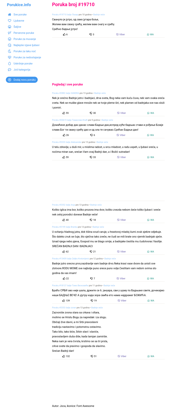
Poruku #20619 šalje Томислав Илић (70, 120)
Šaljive (14, 26)
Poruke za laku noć (22, 51)
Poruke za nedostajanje (24, 57)
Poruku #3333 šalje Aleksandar (66, 142)
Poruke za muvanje (22, 39)
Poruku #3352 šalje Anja (63, 205)
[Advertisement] (108, 57)
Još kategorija (19, 69)
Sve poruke (17, 14)
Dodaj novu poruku (22, 79)
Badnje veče (99, 14)
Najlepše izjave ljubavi (23, 45)
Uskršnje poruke (20, 63)
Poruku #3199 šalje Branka (64, 227)
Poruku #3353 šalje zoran (64, 307)
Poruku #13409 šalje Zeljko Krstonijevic (70, 258)
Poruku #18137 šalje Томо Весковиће (70, 285)
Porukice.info (19, 4)
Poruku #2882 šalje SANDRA (65, 93)
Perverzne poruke (21, 32)
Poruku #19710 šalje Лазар (65, 14)
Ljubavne (16, 20)
